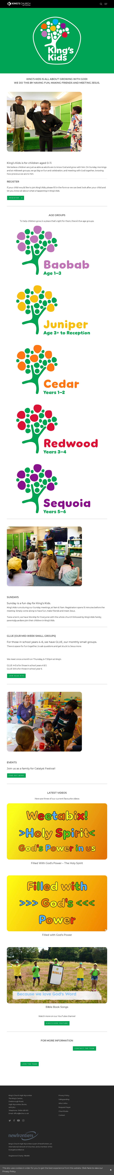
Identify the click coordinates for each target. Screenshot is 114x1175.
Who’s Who (63, 1103)
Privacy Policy (64, 1095)
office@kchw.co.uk (21, 1113)
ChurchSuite (63, 1111)
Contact (62, 1115)
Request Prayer (65, 1107)
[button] (105, 4)
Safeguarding (64, 1099)
